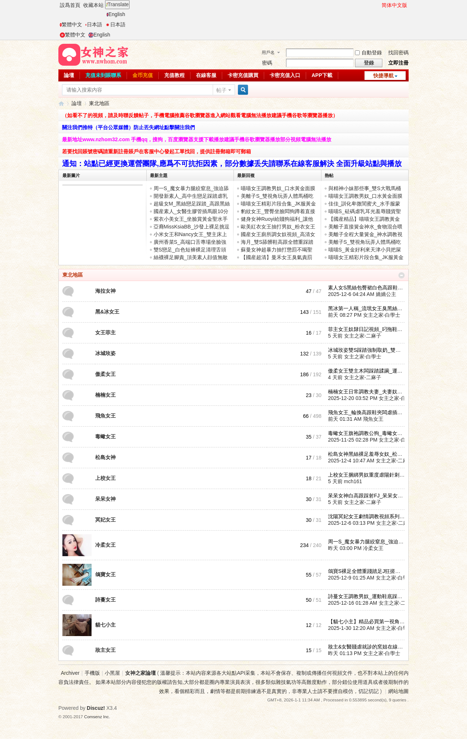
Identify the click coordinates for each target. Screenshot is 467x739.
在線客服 (206, 75)
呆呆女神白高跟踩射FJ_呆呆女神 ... (368, 496)
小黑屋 (112, 673)
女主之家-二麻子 (363, 336)
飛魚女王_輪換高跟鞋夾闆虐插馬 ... (368, 412)
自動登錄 (368, 52)
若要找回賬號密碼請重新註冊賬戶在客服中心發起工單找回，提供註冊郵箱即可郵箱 (156, 151)
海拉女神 (105, 291)
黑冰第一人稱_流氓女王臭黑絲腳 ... (368, 308)
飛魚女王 (105, 416)
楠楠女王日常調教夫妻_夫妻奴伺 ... (368, 391)
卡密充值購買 (243, 75)
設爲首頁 (70, 5)
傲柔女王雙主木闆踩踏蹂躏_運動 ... (368, 371)
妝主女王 (105, 650)
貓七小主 (105, 625)
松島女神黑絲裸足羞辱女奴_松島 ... (368, 454)
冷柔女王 (105, 545)
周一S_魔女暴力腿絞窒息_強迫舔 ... (368, 541)
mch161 (353, 481)
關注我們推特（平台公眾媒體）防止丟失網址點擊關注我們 (128, 127)
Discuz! (96, 708)
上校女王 (105, 478)
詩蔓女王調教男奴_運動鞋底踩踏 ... (368, 596)
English (116, 14)
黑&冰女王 (107, 312)
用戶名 (268, 52)
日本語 (93, 24)
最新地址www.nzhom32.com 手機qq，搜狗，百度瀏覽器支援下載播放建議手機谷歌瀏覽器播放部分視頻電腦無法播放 (196, 139)
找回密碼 (398, 52)
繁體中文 (71, 24)
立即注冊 (398, 63)
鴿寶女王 (105, 574)
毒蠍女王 (105, 436)
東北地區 (72, 275)
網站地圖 (398, 691)
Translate (117, 4)
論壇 (69, 75)
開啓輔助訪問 (378, 5)
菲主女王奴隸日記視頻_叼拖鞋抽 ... (368, 329)
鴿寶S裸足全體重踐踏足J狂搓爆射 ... (369, 571)
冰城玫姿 (105, 353)
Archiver (70, 673)
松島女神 (105, 457)
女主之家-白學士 (382, 315)
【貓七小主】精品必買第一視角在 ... (369, 621)
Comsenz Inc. (97, 716)
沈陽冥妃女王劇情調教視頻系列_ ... (368, 516)
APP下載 (322, 75)
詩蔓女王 (105, 600)
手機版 (92, 673)
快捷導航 (383, 75)
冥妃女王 (105, 520)
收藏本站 (93, 5)
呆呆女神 (105, 499)
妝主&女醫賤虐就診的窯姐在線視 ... (368, 647)
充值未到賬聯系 (103, 75)
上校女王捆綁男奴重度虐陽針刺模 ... (369, 475)
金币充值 (142, 75)
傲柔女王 (105, 374)
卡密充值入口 (285, 75)
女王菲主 (105, 332)
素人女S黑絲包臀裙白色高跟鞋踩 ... (368, 287)
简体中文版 (394, 5)
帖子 (221, 90)
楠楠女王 (105, 395)
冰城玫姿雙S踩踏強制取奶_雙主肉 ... (370, 350)
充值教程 (174, 75)
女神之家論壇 (61, 103)
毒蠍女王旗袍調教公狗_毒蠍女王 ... (368, 433)
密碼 (267, 63)
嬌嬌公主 (386, 294)
